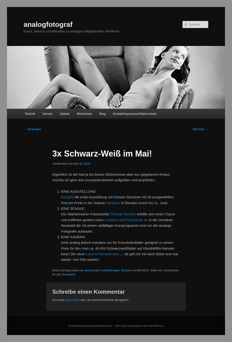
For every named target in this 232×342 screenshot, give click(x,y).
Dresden (126, 270)
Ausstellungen (110, 270)
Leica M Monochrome (102, 254)
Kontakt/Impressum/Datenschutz (135, 113)
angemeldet (72, 300)
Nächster (200, 129)
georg (88, 270)
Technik (30, 113)
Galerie (65, 113)
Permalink (68, 274)
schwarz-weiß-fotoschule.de (126, 220)
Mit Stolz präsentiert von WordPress (140, 326)
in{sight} (68, 197)
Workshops (84, 113)
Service (47, 113)
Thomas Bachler (123, 214)
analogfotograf (48, 24)
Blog (102, 113)
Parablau (113, 203)
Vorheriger (32, 129)
